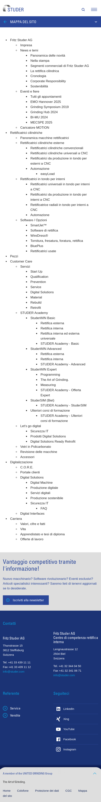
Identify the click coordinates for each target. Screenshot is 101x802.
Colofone (23, 790)
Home (7, 790)
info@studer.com (13, 671)
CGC (69, 790)
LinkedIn (68, 708)
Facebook (69, 739)
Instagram (69, 749)
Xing (66, 719)
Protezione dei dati (47, 790)
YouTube (69, 729)
